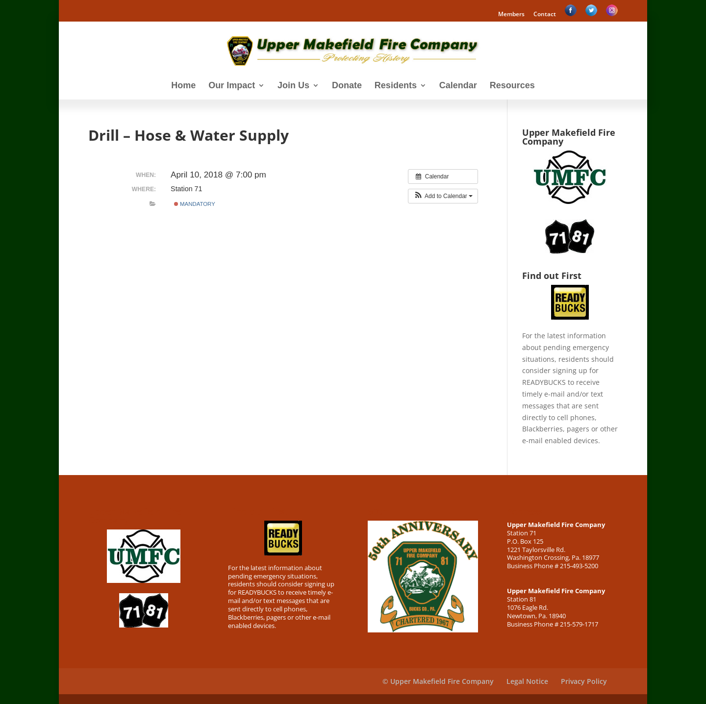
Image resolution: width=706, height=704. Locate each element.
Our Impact (231, 86)
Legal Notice (527, 681)
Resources (512, 86)
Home (183, 86)
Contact (544, 14)
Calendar (458, 86)
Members (511, 14)
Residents (396, 86)
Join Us (293, 86)
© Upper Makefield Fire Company (438, 681)
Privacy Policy (584, 681)
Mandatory (194, 204)
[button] (443, 196)
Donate (347, 86)
